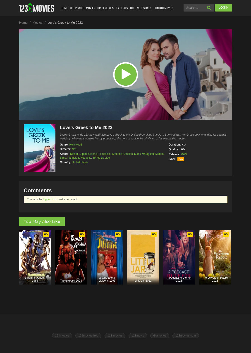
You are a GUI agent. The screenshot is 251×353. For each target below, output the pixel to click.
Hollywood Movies (82, 7)
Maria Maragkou (144, 153)
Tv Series (122, 7)
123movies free (88, 335)
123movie (137, 335)
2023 (184, 154)
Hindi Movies (105, 7)
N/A (74, 149)
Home (64, 7)
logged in (48, 199)
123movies (62, 335)
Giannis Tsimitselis (99, 153)
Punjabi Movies (163, 7)
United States (80, 162)
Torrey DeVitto (101, 157)
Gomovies (159, 335)
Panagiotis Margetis (79, 157)
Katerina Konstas (122, 153)
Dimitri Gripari (78, 153)
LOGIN (224, 7)
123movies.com (185, 335)
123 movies (115, 335)
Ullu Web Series (140, 7)
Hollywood (75, 144)
